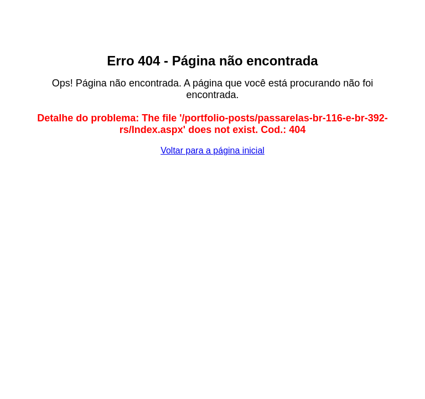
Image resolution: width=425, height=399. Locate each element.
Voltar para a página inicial (212, 150)
